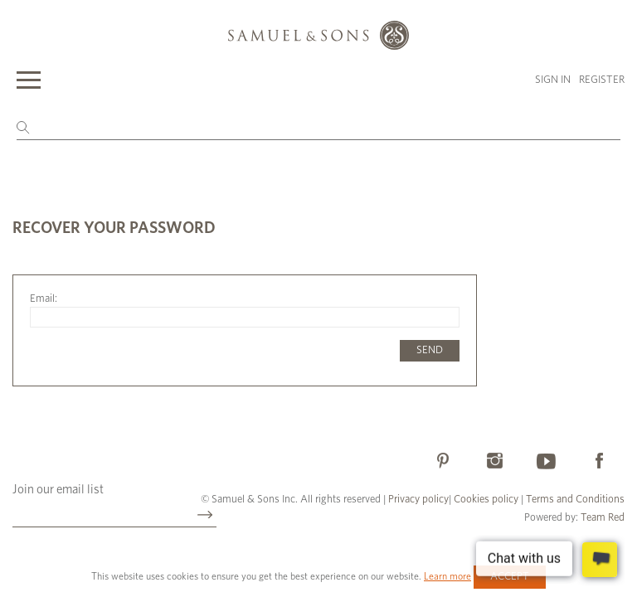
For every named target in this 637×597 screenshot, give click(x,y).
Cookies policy (486, 499)
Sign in (553, 80)
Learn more (447, 576)
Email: (43, 299)
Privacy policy (418, 499)
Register (602, 80)
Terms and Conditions (574, 499)
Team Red (603, 517)
